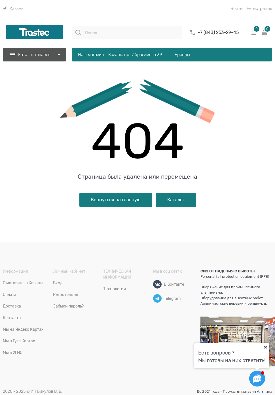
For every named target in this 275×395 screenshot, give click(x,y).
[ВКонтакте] (157, 284)
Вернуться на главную (116, 199)
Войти (236, 8)
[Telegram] (157, 298)
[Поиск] (78, 32)
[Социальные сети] (257, 379)
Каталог (176, 199)
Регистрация (259, 8)
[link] (13, 8)
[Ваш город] (265, 347)
